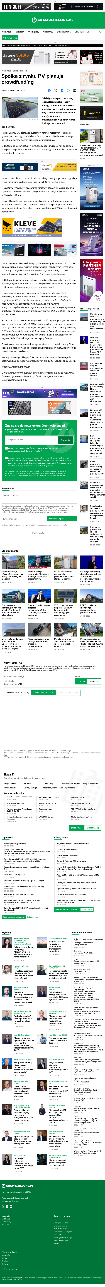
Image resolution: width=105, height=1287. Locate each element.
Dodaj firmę (76, 828)
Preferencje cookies (9, 1269)
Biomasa (27, 783)
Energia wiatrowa (90, 783)
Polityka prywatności (9, 1252)
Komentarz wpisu (56, 518)
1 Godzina (93, 681)
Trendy (56, 1220)
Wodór (56, 1244)
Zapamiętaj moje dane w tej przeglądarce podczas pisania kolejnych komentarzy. (37, 525)
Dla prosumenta (63, 32)
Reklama (5, 1264)
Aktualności (6, 71)
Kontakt (4, 1258)
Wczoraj (18, 693)
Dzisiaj (43, 693)
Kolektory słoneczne (52, 787)
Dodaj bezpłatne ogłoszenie (13, 917)
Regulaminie (42, 475)
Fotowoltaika (10, 787)
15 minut (81, 681)
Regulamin (35, 506)
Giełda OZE (48, 32)
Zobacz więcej (93, 828)
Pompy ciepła (68, 787)
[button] (100, 32)
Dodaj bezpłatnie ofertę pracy (66, 909)
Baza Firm (20, 32)
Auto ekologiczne (60, 1229)
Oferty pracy (33, 32)
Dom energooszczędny (63, 1232)
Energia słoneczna (20, 71)
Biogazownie (10, 783)
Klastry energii (30, 787)
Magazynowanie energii (63, 1238)
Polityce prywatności (58, 475)
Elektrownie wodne (71, 783)
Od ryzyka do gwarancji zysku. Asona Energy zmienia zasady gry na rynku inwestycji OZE (36, 45)
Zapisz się (65, 440)
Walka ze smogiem (61, 1241)
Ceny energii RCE (82, 32)
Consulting (48, 783)
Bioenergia (58, 1235)
